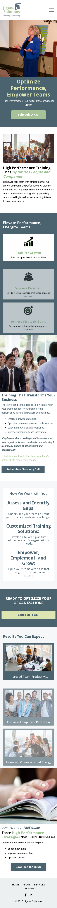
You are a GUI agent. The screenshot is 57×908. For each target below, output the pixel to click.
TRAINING (28, 888)
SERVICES (39, 884)
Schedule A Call (28, 114)
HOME (15, 884)
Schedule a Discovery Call (23, 469)
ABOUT (26, 884)
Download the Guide (28, 867)
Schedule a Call (28, 615)
